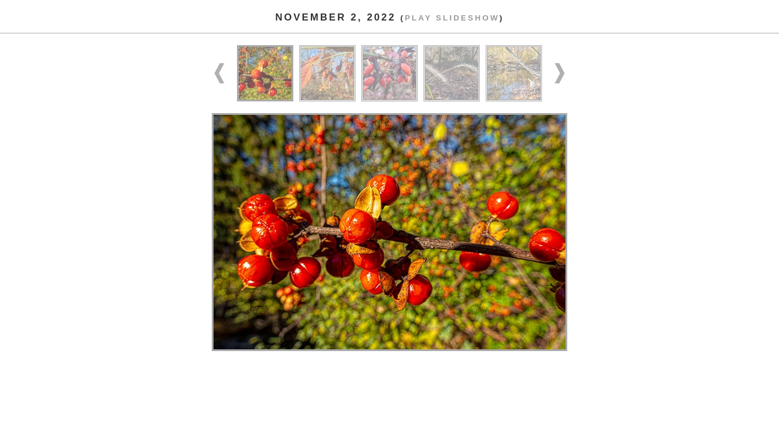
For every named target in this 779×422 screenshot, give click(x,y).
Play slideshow (452, 17)
